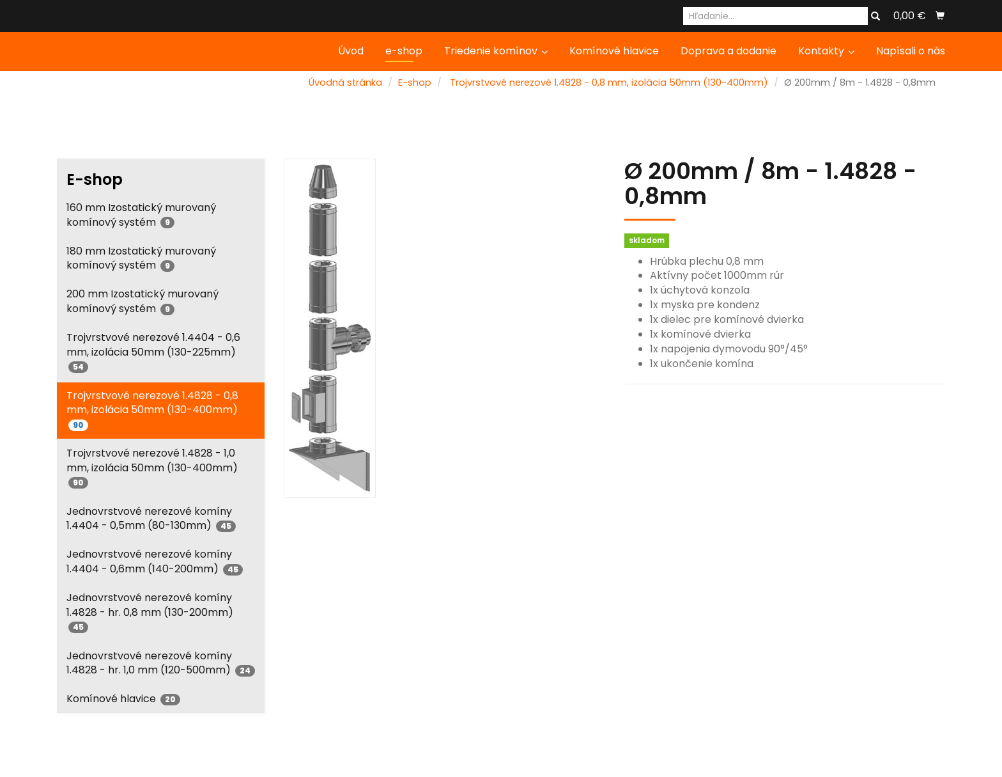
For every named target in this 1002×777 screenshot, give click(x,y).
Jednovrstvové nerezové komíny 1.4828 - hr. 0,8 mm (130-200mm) (149, 611)
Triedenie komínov (496, 50)
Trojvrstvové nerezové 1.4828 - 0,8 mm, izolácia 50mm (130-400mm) (609, 82)
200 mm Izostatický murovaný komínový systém (142, 301)
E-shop (414, 82)
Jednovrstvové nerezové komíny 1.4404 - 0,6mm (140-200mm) (154, 561)
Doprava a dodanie (728, 50)
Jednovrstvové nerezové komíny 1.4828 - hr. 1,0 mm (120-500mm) (160, 663)
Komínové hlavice (614, 50)
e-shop (403, 50)
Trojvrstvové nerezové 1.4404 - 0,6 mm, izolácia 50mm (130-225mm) (153, 351)
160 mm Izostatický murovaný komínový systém (141, 215)
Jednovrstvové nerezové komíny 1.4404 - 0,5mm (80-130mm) (151, 518)
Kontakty (826, 50)
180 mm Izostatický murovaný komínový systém (141, 258)
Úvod (351, 50)
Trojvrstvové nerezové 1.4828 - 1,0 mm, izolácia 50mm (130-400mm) (152, 467)
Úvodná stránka (345, 82)
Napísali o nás (910, 50)
